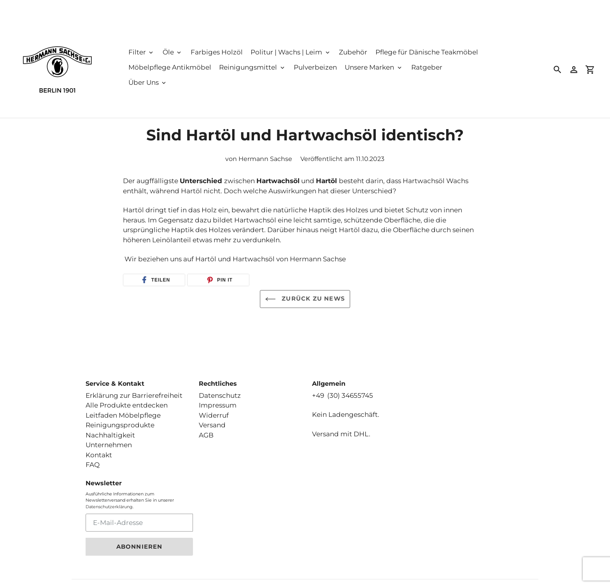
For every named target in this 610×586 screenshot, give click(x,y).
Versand (212, 420)
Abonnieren (139, 542)
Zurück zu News (305, 299)
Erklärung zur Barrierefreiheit (134, 390)
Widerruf (214, 410)
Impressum (218, 400)
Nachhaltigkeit (110, 430)
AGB (206, 430)
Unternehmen (109, 440)
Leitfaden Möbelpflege (123, 410)
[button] (154, 280)
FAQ (93, 460)
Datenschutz (220, 390)
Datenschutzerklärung (109, 501)
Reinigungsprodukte (120, 420)
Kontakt (99, 450)
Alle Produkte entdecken (127, 400)
